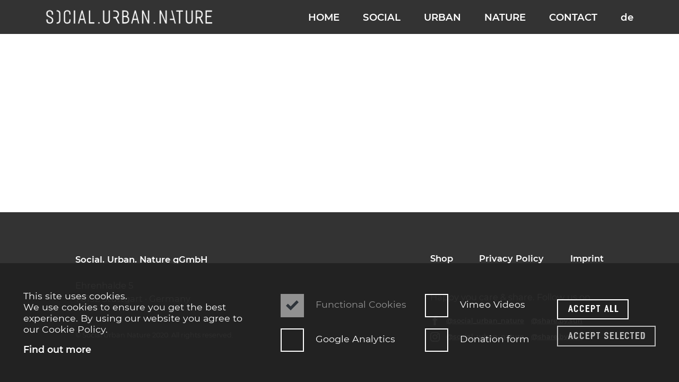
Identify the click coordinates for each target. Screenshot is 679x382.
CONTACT (573, 17)
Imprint (587, 258)
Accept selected (607, 335)
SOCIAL (382, 17)
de (627, 17)
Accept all (594, 308)
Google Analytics (338, 338)
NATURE (505, 17)
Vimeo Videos (473, 304)
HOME (324, 17)
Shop (441, 258)
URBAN (442, 17)
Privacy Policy (511, 258)
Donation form (473, 338)
